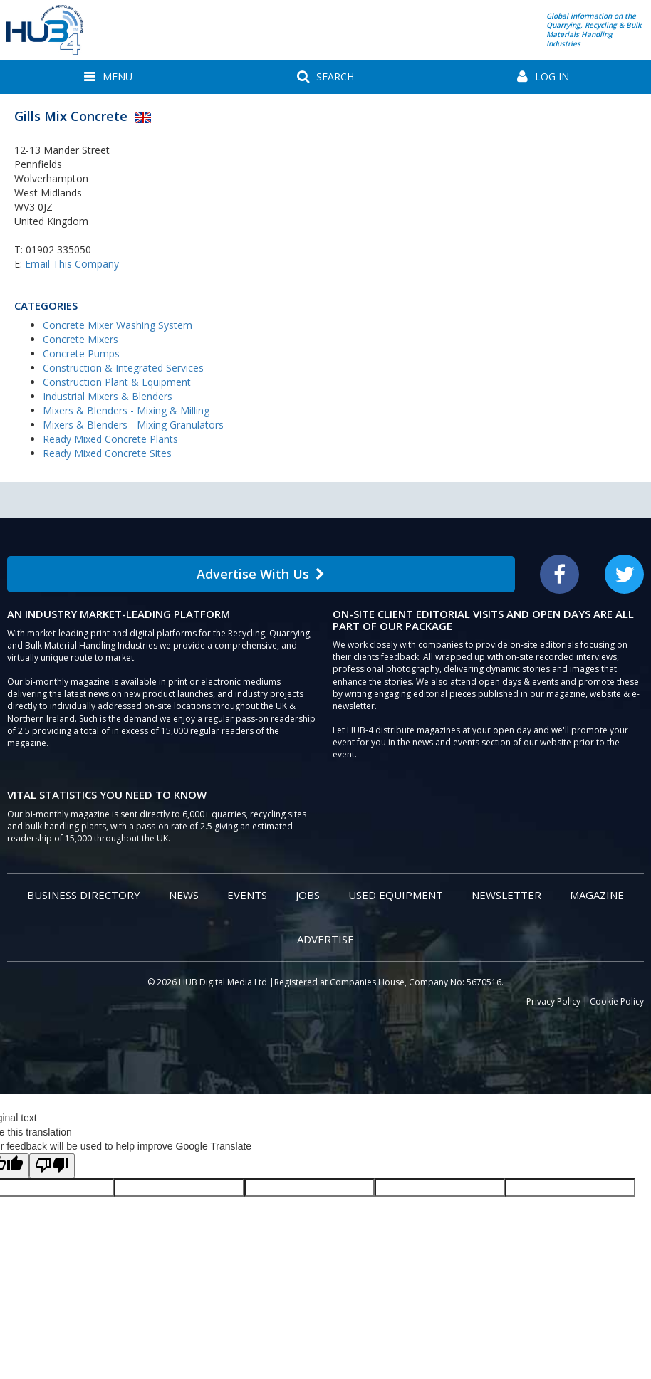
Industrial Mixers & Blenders (107, 396)
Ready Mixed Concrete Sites (107, 453)
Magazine (597, 895)
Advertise (325, 939)
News (184, 895)
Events (247, 895)
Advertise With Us (261, 573)
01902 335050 (58, 249)
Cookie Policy (617, 1001)
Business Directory (83, 895)
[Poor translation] (52, 1165)
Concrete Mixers (80, 339)
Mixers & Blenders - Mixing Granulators (133, 424)
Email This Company (72, 264)
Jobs (308, 895)
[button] (108, 77)
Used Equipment (395, 895)
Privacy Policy (553, 1001)
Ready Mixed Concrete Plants (110, 439)
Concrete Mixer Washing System (117, 325)
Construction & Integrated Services (123, 367)
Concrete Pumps (81, 353)
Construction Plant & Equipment (117, 382)
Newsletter (506, 895)
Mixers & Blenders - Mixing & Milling (126, 410)
